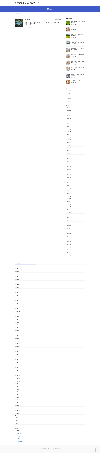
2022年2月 (69, 244)
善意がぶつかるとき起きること (77, 54)
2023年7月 (69, 198)
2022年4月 (69, 239)
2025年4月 (69, 142)
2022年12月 (69, 217)
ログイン (19, 433)
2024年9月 (69, 161)
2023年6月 (69, 201)
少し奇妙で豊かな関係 (75, 80)
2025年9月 (69, 129)
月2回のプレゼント (70, 98)
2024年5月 (69, 172)
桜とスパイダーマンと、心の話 (77, 67)
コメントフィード (21, 438)
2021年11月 (69, 252)
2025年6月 (69, 137)
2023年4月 (69, 206)
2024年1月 (69, 182)
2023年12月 (69, 185)
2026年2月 (69, 115)
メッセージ (58, 19)
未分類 (68, 101)
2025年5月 (69, 139)
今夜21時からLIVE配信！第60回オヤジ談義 (78, 22)
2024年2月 (69, 180)
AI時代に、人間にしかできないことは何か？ (78, 75)
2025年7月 (69, 134)
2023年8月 (69, 196)
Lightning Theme (50, 449)
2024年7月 (69, 166)
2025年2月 (69, 147)
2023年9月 (69, 193)
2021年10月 (69, 255)
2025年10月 (69, 126)
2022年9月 (69, 225)
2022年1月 (69, 247)
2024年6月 (69, 169)
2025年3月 (69, 145)
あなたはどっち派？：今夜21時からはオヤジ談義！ (78, 48)
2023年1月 (69, 215)
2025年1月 (69, 150)
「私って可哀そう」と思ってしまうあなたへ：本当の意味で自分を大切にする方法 (78, 42)
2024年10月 (69, 158)
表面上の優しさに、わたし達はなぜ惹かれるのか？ (78, 62)
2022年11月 (69, 220)
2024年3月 (69, 177)
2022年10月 (69, 223)
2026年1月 (69, 118)
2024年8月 (69, 164)
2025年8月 (69, 131)
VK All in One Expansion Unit (59, 449)
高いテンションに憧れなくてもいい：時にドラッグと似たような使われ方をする (42, 23)
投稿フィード (20, 436)
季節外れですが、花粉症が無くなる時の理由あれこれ (78, 35)
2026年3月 (69, 113)
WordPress (43, 449)
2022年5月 (69, 236)
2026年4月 (69, 110)
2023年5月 (69, 204)
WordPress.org (20, 441)
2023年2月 (69, 212)
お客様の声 (69, 90)
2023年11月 (69, 188)
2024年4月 (69, 174)
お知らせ (68, 93)
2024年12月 (69, 153)
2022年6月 (69, 233)
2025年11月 (69, 123)
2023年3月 (69, 209)
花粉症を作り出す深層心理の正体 (78, 28)
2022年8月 (69, 228)
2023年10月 (69, 190)
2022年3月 (69, 241)
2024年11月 (69, 155)
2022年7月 (69, 231)
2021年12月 (69, 249)
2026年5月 (69, 107)
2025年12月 (69, 121)
